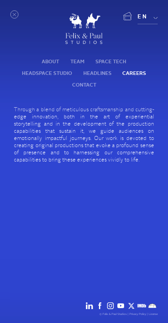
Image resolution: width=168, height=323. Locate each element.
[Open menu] (14, 14)
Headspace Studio (47, 73)
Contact (84, 85)
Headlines (97, 73)
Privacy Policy (137, 314)
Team (77, 61)
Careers (134, 73)
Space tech (110, 61)
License (153, 314)
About (50, 61)
